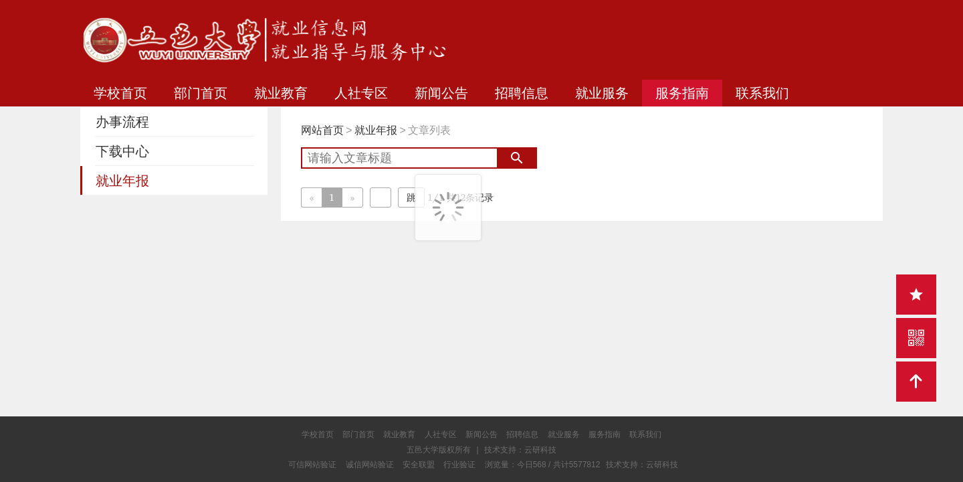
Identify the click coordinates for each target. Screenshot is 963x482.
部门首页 (200, 93)
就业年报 (375, 130)
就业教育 (281, 93)
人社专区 (361, 93)
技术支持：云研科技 (642, 464)
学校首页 (120, 93)
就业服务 (602, 93)
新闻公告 (441, 93)
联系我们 (762, 93)
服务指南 (682, 93)
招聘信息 (521, 93)
